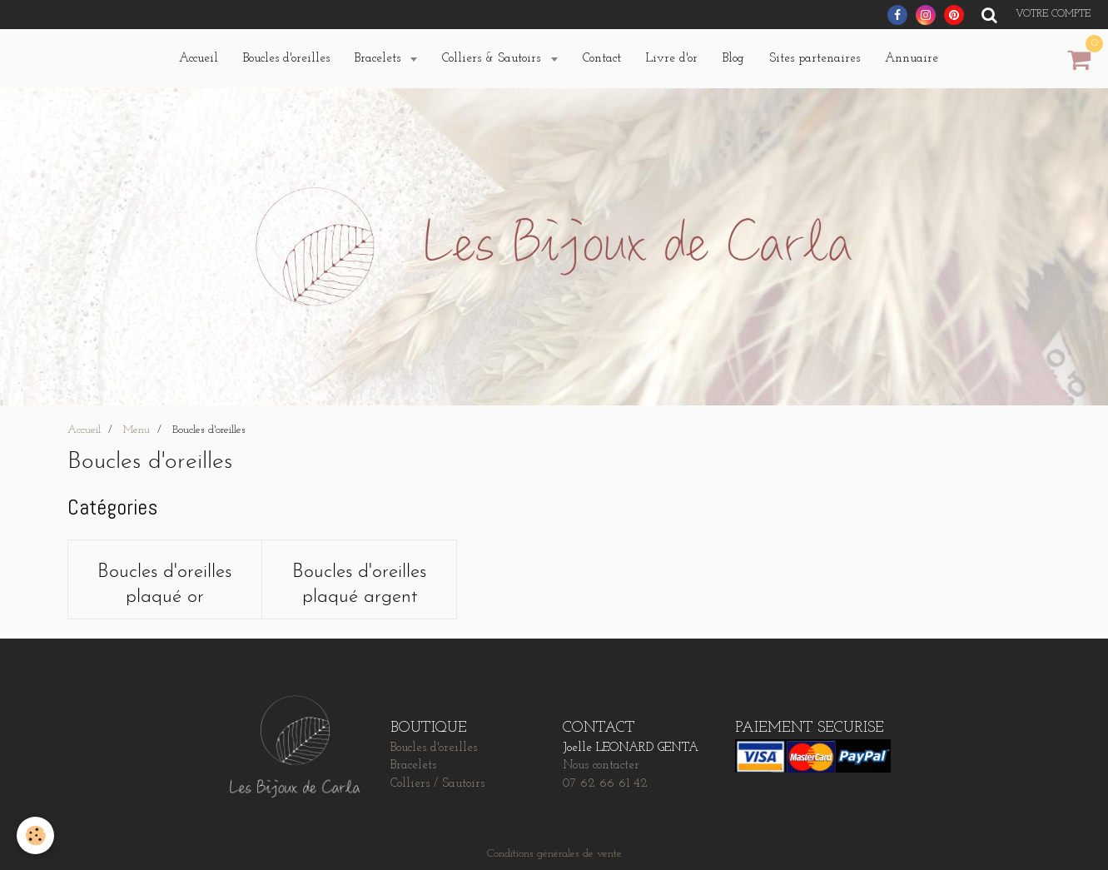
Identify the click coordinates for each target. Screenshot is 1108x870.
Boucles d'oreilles (286, 58)
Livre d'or (672, 58)
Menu (136, 430)
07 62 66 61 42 (605, 784)
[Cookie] (35, 835)
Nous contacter (601, 765)
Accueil (198, 58)
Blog (733, 58)
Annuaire (911, 58)
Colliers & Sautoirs (493, 58)
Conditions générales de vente (554, 853)
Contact (602, 58)
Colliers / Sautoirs (437, 784)
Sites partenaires (814, 58)
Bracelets (380, 58)
